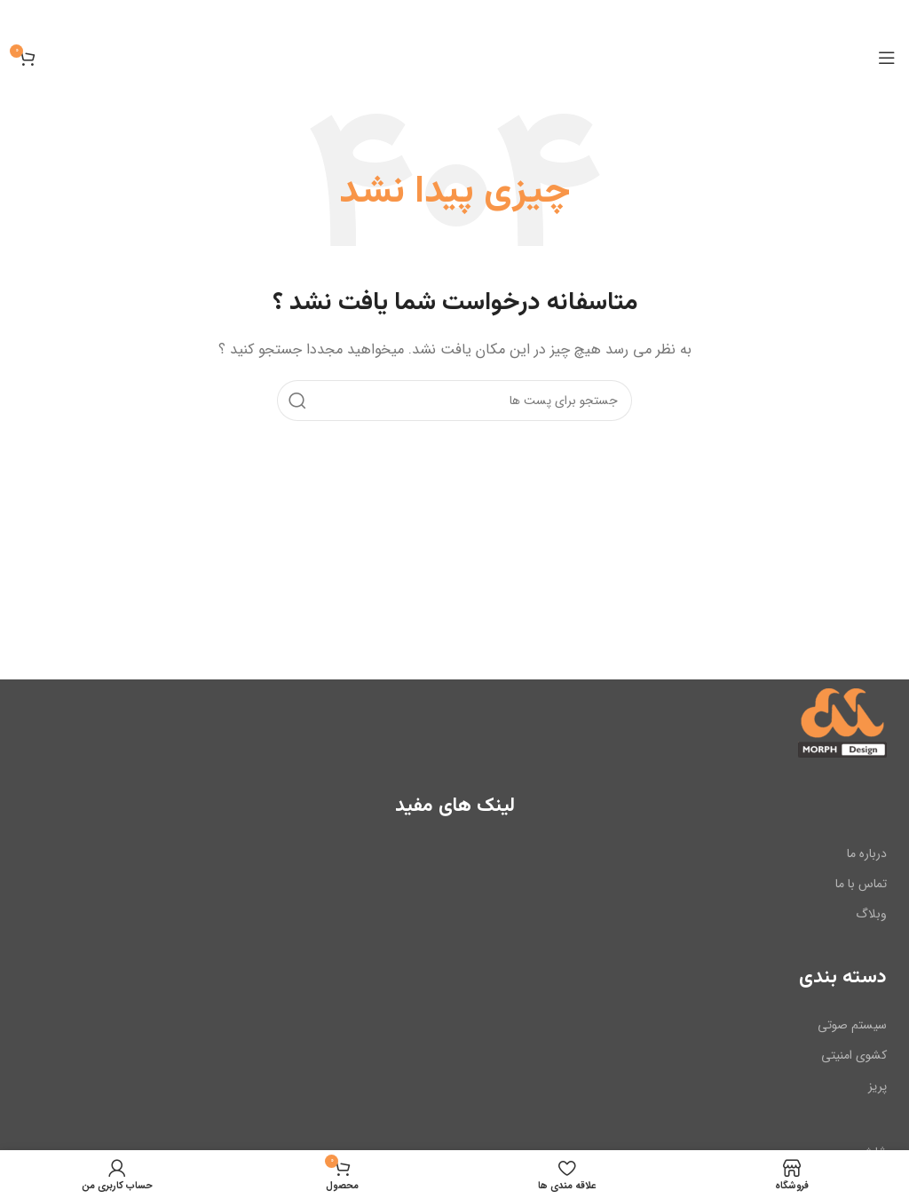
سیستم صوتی (852, 1025)
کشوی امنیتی (854, 1055)
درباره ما (867, 853)
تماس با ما (861, 883)
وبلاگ (871, 914)
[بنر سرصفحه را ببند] (22, 18)
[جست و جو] (454, 399)
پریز (877, 1085)
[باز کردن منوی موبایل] (887, 57)
